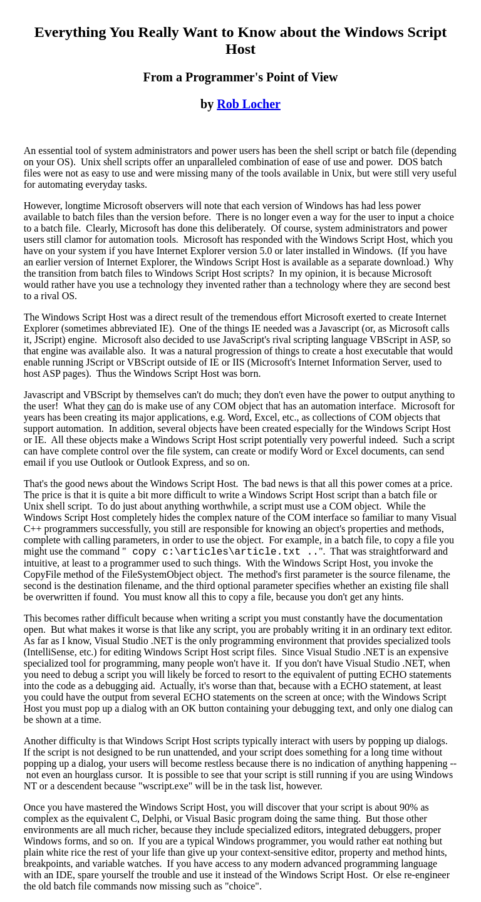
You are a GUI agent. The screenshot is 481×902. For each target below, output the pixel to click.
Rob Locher (249, 104)
